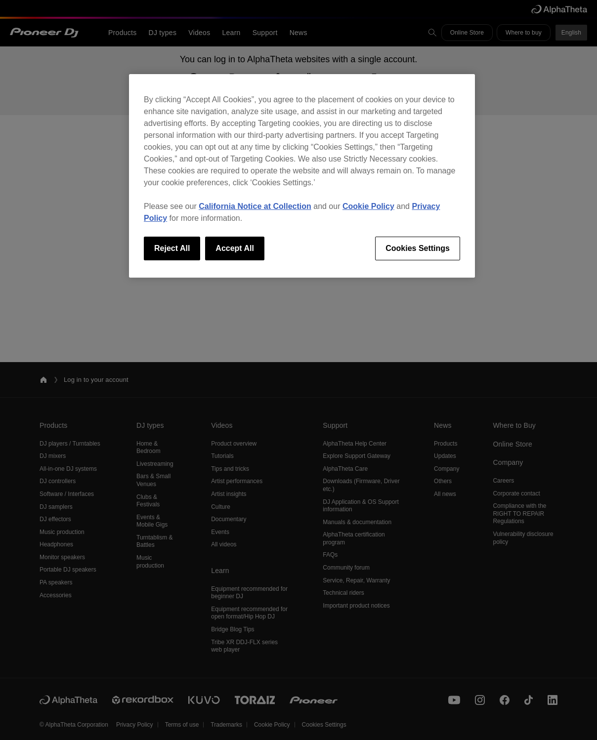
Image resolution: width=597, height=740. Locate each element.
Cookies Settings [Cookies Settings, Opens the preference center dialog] (417, 248)
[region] (302, 176)
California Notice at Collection (255, 206)
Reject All (172, 248)
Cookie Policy (368, 206)
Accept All (234, 248)
